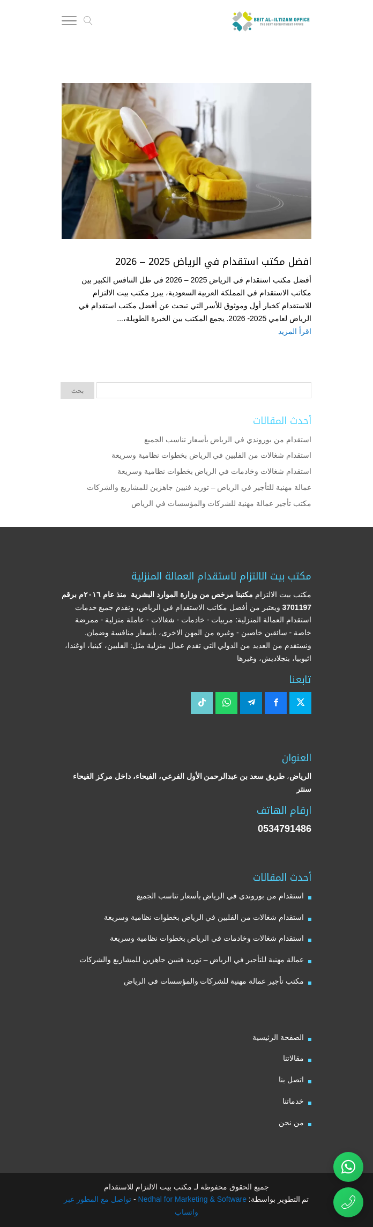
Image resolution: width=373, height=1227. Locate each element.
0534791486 (284, 828)
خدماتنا (293, 1101)
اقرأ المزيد (294, 331)
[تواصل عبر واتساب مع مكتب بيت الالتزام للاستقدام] (348, 1167)
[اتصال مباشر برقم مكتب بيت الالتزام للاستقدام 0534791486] (348, 1202)
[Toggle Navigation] (69, 22)
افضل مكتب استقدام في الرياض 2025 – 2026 (213, 261)
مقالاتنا (293, 1058)
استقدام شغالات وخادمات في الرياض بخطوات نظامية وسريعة (214, 471)
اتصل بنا (291, 1079)
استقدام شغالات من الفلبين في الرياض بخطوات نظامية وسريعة (211, 455)
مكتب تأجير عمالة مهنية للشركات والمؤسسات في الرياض (221, 503)
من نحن (291, 1122)
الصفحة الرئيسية (278, 1037)
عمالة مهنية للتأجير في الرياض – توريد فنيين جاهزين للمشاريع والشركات (199, 487)
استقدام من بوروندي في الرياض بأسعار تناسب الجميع (227, 439)
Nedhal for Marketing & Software (191, 1199)
